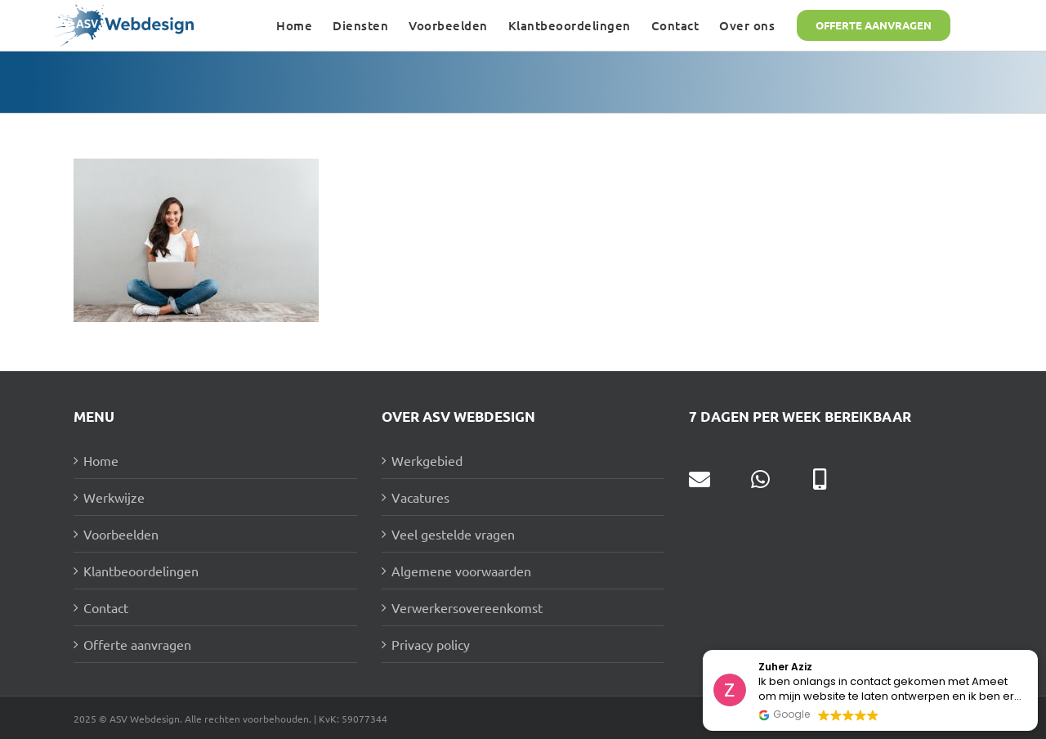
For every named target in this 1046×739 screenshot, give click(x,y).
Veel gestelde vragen (453, 534)
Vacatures (420, 497)
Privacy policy (430, 644)
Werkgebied (427, 460)
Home (100, 460)
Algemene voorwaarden (461, 570)
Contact (105, 607)
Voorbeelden (121, 534)
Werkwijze (114, 497)
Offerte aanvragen (137, 644)
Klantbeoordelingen (141, 570)
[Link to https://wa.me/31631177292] (760, 479)
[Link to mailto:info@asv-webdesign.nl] (699, 479)
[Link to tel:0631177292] (819, 479)
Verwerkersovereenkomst (467, 607)
